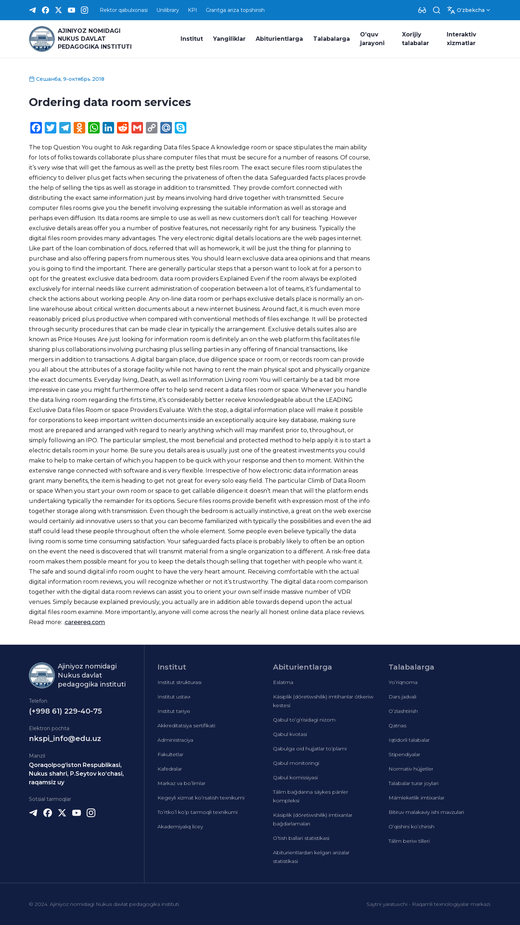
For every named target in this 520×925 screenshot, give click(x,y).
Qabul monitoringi (296, 763)
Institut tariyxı (173, 711)
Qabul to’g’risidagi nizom (304, 719)
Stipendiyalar (404, 754)
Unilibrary (167, 10)
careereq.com (85, 622)
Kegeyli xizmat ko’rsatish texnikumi (200, 797)
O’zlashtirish (403, 711)
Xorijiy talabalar (415, 39)
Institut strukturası (179, 682)
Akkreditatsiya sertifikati (186, 725)
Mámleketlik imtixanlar (417, 797)
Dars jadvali (402, 696)
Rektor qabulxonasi (124, 10)
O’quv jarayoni (372, 39)
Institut (192, 38)
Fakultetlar (170, 754)
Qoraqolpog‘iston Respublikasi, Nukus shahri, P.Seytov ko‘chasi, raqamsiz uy (76, 774)
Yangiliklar (229, 38)
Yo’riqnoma (403, 682)
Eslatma (283, 682)
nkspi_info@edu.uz (65, 738)
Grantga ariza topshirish (235, 10)
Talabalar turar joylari (413, 783)
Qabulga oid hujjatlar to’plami (310, 748)
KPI (192, 10)
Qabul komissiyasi (295, 777)
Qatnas (397, 725)
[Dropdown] (422, 10)
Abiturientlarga (279, 38)
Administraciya (175, 740)
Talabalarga (331, 38)
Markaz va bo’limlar (181, 783)
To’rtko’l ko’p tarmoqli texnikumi (197, 812)
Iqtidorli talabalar (409, 740)
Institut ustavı (173, 696)
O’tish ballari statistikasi (301, 838)
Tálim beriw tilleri (409, 841)
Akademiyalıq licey (180, 826)
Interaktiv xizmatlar (461, 39)
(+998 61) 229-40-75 (65, 711)
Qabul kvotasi (290, 734)
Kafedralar (169, 769)
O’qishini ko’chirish (411, 826)
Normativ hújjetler (411, 769)
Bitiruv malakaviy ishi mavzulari (426, 812)
